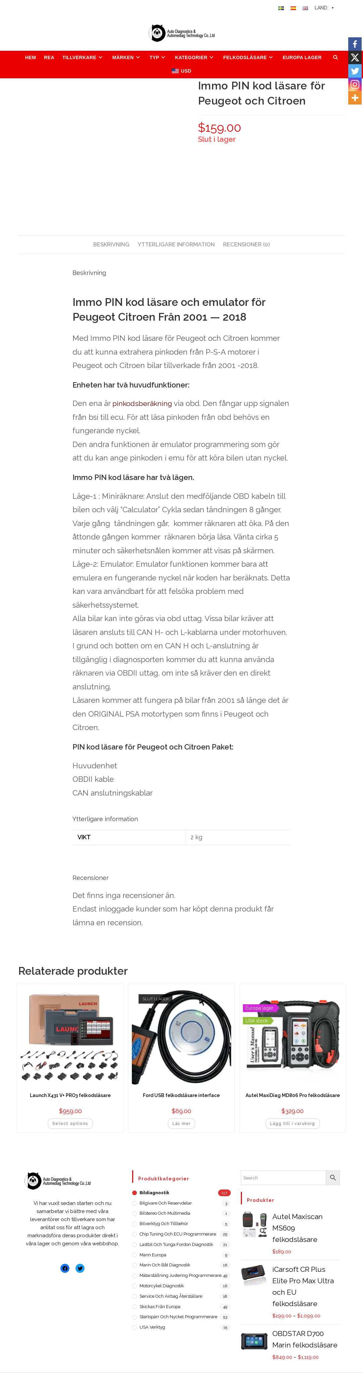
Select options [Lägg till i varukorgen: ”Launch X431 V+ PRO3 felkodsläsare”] (70, 1123)
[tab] (111, 244)
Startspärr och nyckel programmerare (178, 1316)
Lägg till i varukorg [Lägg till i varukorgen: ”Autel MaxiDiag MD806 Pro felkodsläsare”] (292, 1123)
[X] (355, 57)
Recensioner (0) (246, 244)
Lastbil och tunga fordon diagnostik (176, 1244)
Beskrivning (111, 244)
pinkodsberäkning (138, 403)
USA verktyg (152, 1327)
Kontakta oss (231, 1352)
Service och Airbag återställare (171, 1296)
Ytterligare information (176, 244)
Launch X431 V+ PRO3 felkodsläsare (70, 1095)
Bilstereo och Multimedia (165, 1213)
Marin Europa (153, 1254)
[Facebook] (355, 44)
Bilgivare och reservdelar (166, 1203)
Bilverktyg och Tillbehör (164, 1223)
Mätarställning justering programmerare (180, 1275)
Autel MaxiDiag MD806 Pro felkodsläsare (293, 1095)
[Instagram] (355, 84)
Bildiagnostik (154, 1192)
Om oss (197, 1352)
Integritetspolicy (267, 1362)
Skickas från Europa (160, 1306)
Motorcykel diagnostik (162, 1285)
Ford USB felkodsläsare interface (181, 1095)
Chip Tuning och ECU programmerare (178, 1234)
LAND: (325, 7)
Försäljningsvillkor (212, 1362)
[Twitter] (355, 71)
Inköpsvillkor (273, 1352)
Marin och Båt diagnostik (165, 1264)
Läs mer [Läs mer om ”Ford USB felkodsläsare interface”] (181, 1123)
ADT (74, 1352)
